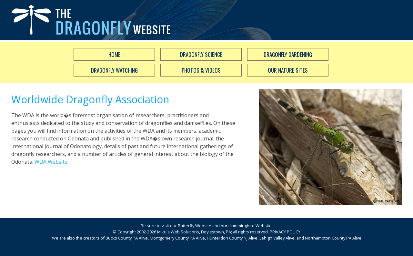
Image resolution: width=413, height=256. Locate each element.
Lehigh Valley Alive (277, 238)
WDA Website (51, 161)
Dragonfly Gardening (288, 54)
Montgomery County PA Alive (177, 238)
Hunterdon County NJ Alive (232, 238)
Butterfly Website (194, 226)
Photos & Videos (201, 70)
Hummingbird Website (250, 226)
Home (114, 54)
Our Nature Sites (288, 70)
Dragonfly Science (201, 54)
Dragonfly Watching (114, 70)
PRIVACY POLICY (285, 232)
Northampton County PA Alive (333, 238)
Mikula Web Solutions (178, 232)
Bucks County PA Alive (127, 238)
